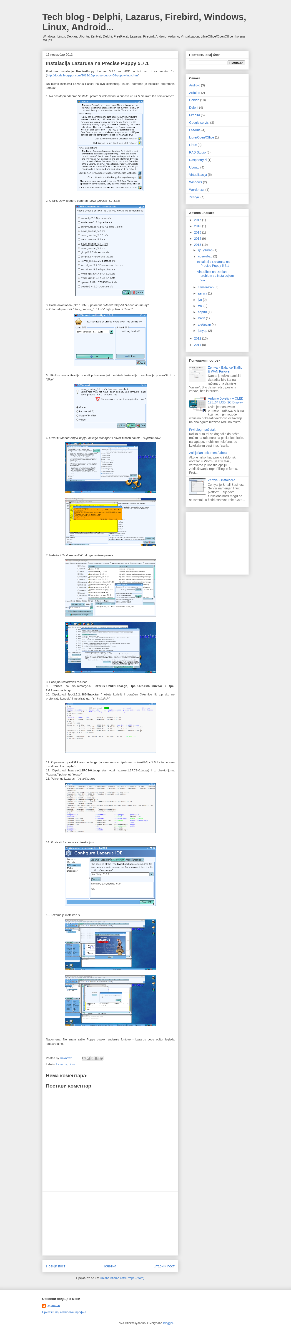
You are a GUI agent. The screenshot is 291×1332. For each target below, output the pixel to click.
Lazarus (61, 1064)
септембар (206, 287)
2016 (198, 226)
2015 (198, 232)
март (202, 318)
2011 (198, 345)
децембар (205, 250)
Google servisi (199, 122)
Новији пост (55, 1266)
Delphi (193, 107)
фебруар (205, 324)
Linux (71, 1064)
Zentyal (194, 197)
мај (200, 306)
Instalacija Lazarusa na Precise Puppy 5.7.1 (213, 263)
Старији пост (164, 1266)
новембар (205, 256)
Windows (195, 182)
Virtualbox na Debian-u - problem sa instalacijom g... (215, 275)
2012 (198, 338)
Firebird (194, 115)
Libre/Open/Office (201, 137)
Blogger (168, 1323)
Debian (194, 100)
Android (194, 85)
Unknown (53, 1306)
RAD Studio (197, 152)
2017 (198, 220)
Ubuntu (194, 167)
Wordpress (196, 189)
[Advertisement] (110, 1223)
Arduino (194, 93)
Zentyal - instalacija (221, 480)
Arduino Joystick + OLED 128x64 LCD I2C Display (225, 400)
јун (200, 300)
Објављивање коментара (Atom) (122, 1278)
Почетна (109, 1266)
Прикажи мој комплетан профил (64, 1312)
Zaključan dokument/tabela (208, 453)
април (203, 312)
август (203, 293)
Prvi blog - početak (202, 429)
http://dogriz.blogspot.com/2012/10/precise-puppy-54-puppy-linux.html (92, 75)
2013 (198, 245)
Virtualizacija (198, 174)
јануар (203, 330)
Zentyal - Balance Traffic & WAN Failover (225, 369)
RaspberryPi (198, 160)
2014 (198, 238)
